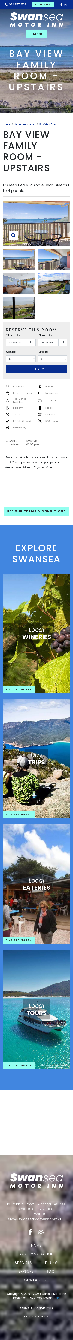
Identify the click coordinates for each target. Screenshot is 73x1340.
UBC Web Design (41, 1298)
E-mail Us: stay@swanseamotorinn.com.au (35, 1216)
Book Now (43, 4)
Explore (26, 1271)
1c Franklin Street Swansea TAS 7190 (36, 1204)
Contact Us (36, 1280)
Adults (11, 352)
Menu (36, 34)
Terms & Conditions (36, 1308)
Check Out (46, 335)
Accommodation (24, 124)
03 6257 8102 (15, 4)
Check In (13, 335)
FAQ (51, 1271)
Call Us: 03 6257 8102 (36, 1209)
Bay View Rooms (49, 124)
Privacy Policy (36, 1316)
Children (44, 352)
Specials (23, 1262)
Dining (51, 1262)
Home (6, 124)
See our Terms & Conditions (36, 511)
